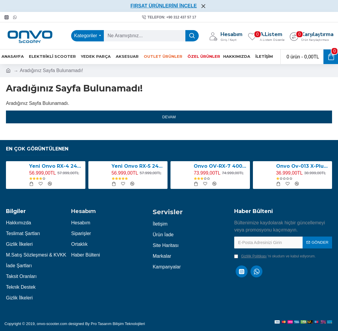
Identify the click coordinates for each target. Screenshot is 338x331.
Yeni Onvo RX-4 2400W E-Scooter (56, 166)
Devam (169, 117)
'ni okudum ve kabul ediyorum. (275, 256)
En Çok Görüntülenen (37, 149)
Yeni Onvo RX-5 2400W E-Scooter (138, 166)
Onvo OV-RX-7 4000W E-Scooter (221, 166)
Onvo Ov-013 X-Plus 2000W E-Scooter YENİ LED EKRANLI (303, 166)
